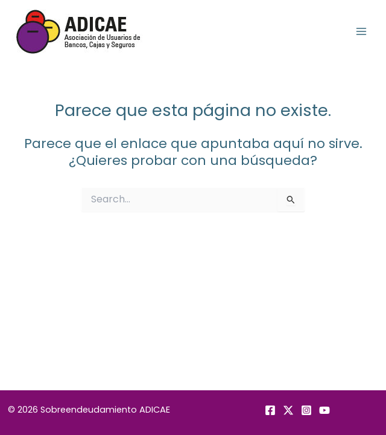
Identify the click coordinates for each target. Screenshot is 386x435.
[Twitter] (288, 410)
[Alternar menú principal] (361, 31)
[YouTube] (324, 410)
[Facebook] (270, 410)
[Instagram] (306, 410)
